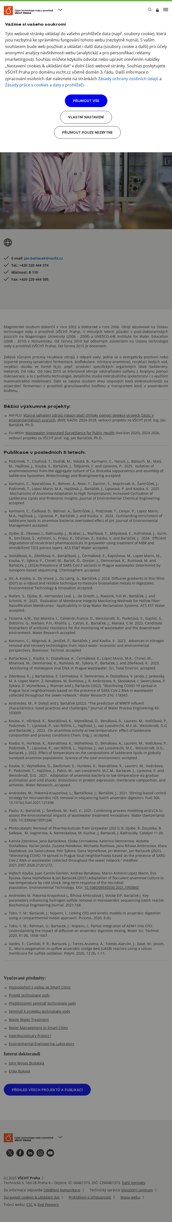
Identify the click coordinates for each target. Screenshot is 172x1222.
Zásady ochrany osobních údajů (128, 78)
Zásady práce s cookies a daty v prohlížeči (44, 85)
